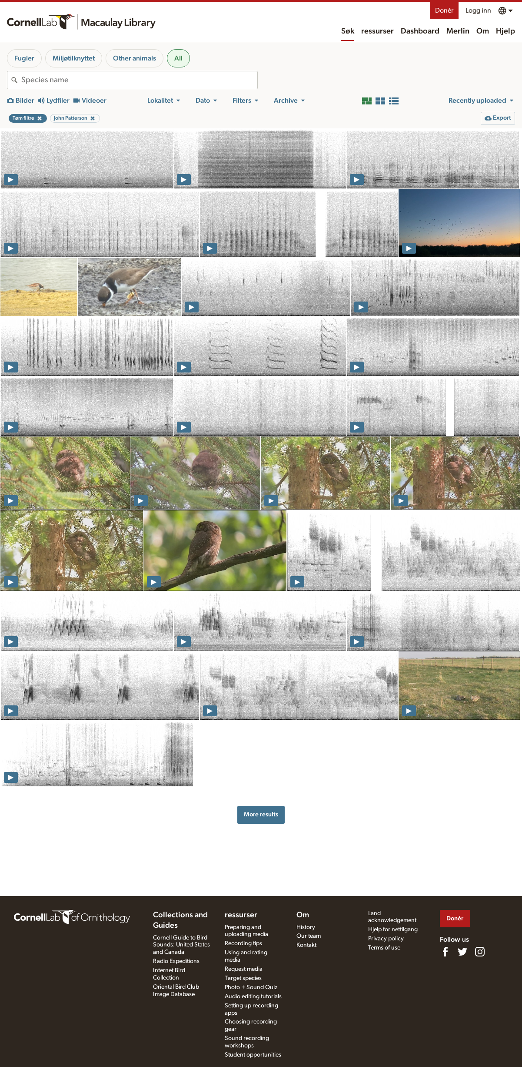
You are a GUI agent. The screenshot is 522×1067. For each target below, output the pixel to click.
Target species (243, 978)
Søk (347, 31)
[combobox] (139, 80)
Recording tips (243, 943)
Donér (444, 10)
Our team (308, 936)
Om (482, 31)
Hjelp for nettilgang (393, 929)
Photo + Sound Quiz (251, 987)
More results (261, 814)
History (305, 927)
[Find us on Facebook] (445, 951)
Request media (244, 969)
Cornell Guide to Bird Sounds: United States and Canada (181, 945)
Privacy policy (386, 939)
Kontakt (306, 945)
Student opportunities (253, 1055)
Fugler (24, 58)
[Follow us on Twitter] (462, 951)
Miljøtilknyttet (74, 58)
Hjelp (505, 31)
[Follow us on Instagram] (480, 951)
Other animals (134, 58)
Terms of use (384, 948)
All (178, 58)
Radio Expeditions (176, 961)
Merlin (457, 31)
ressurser (377, 31)
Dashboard (420, 31)
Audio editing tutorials (253, 996)
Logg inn (478, 10)
